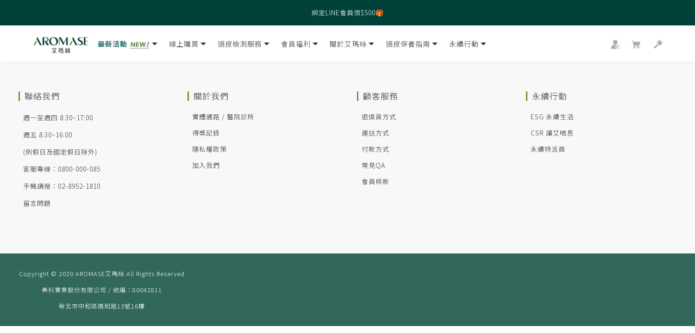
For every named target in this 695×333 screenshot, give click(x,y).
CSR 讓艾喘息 (552, 132)
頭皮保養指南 (412, 45)
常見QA (373, 165)
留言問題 (37, 203)
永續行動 (467, 45)
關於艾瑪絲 (352, 45)
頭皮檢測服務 (243, 45)
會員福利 (299, 45)
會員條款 (375, 181)
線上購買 (187, 45)
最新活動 (127, 45)
